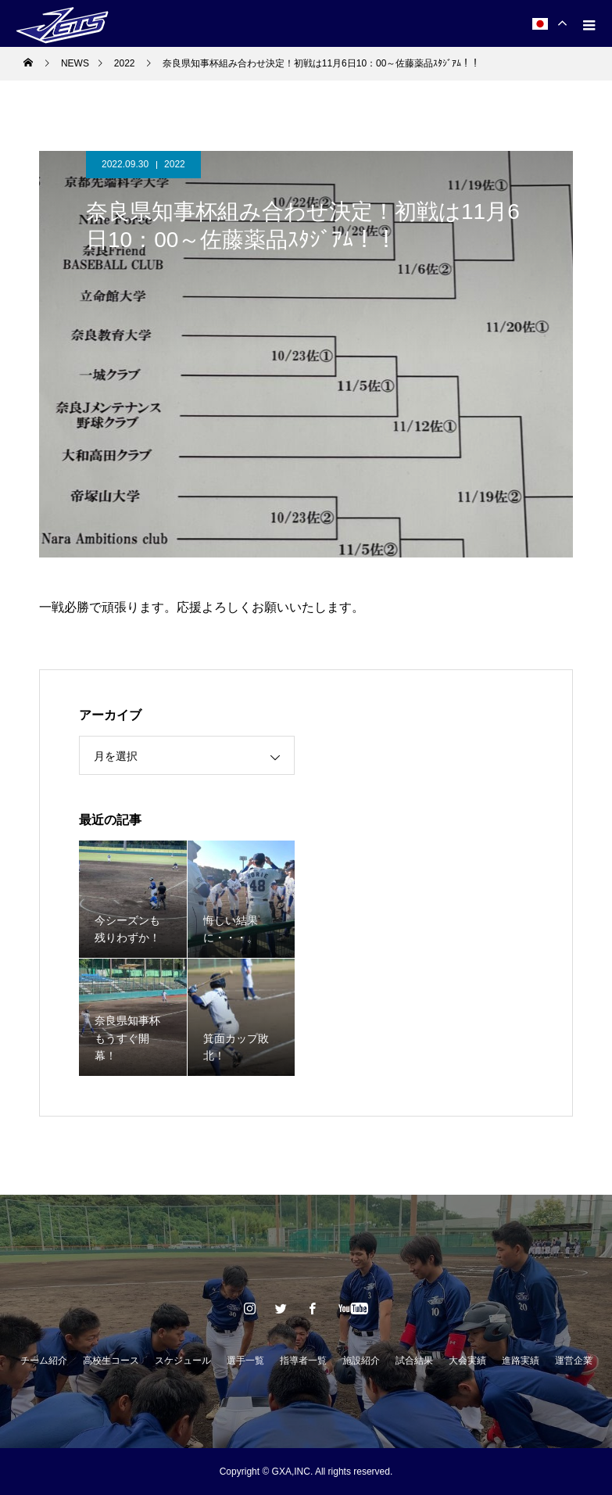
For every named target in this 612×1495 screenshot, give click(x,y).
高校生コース (111, 1360)
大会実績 (467, 1360)
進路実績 (520, 1360)
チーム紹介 (43, 1360)
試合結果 (414, 1360)
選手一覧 (245, 1360)
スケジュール (183, 1360)
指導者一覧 (303, 1360)
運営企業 (573, 1360)
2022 (174, 164)
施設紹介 (361, 1360)
